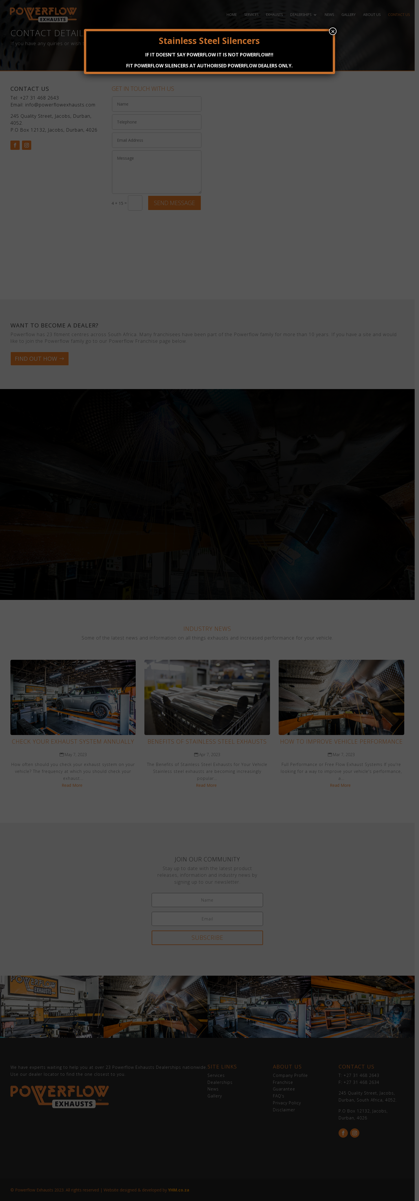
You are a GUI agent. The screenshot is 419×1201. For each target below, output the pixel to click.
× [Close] (333, 31)
